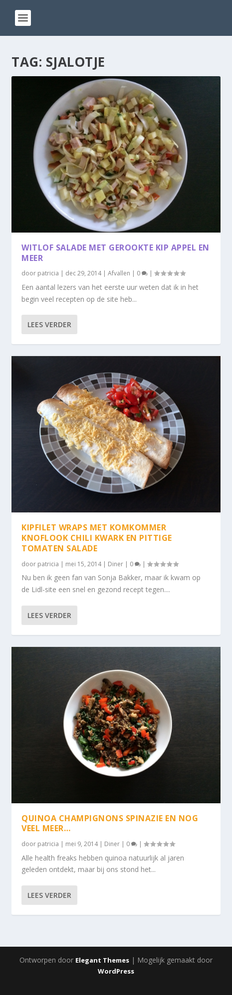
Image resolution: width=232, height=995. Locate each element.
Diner (115, 564)
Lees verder (49, 324)
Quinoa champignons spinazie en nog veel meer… (109, 823)
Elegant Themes (102, 960)
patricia (48, 273)
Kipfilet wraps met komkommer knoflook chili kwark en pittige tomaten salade (96, 538)
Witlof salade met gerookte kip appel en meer (115, 252)
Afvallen (119, 273)
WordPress (116, 971)
